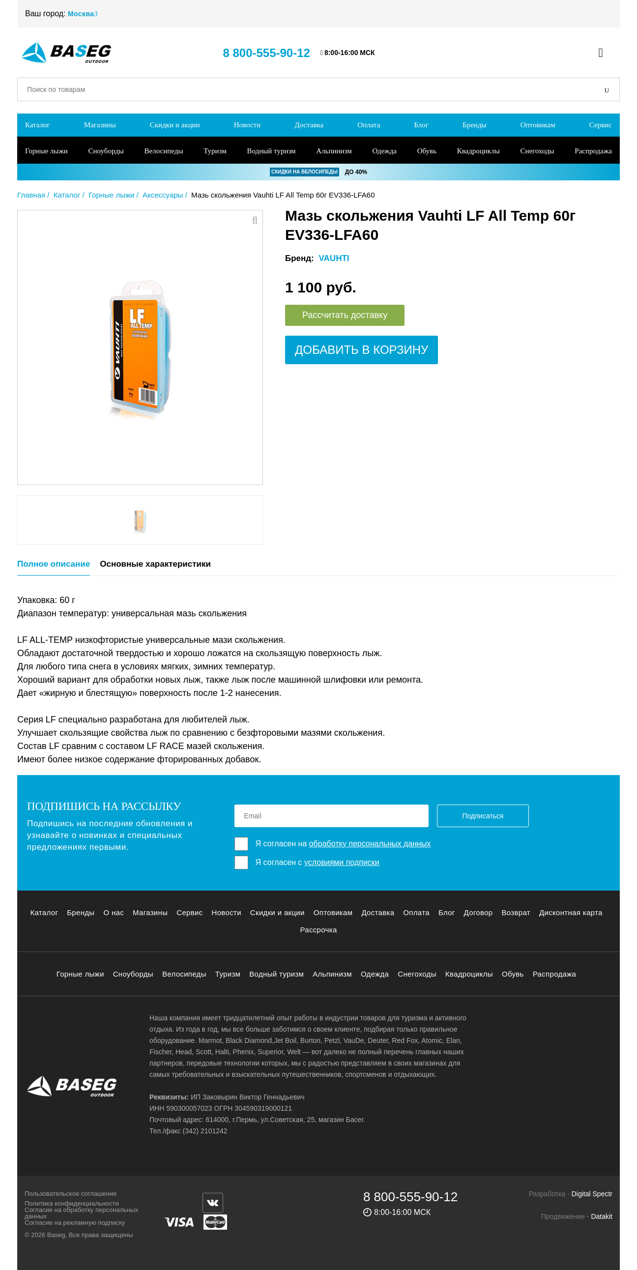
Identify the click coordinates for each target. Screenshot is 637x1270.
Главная (31, 195)
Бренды (475, 125)
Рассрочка (318, 929)
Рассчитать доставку (344, 315)
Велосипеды (164, 151)
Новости (247, 125)
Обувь (426, 151)
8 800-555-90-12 (266, 52)
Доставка (308, 125)
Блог (421, 125)
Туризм (215, 151)
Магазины (100, 125)
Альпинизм (333, 151)
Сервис (600, 125)
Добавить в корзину (361, 349)
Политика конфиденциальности (72, 1203)
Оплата (368, 125)
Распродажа (593, 151)
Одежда (384, 151)
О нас (113, 912)
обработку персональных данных (370, 843)
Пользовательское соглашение (70, 1193)
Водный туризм (271, 151)
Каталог (37, 125)
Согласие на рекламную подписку (75, 1222)
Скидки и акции (175, 125)
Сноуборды (105, 151)
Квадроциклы (478, 151)
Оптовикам (538, 125)
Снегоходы (537, 151)
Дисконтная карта (571, 912)
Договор (478, 912)
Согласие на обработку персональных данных (81, 1213)
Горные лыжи (46, 151)
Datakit (601, 1216)
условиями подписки (341, 862)
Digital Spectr (592, 1194)
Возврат (515, 912)
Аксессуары (163, 195)
